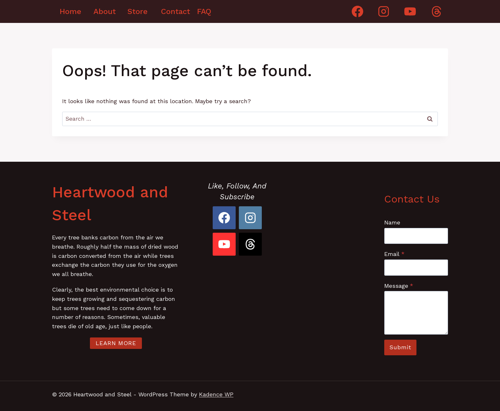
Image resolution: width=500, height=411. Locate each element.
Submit (400, 347)
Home (70, 11)
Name (392, 222)
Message (398, 285)
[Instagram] (383, 11)
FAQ (204, 11)
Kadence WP (216, 394)
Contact (174, 11)
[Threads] (436, 11)
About (104, 11)
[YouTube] (410, 11)
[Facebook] (357, 11)
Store (137, 11)
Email (394, 254)
